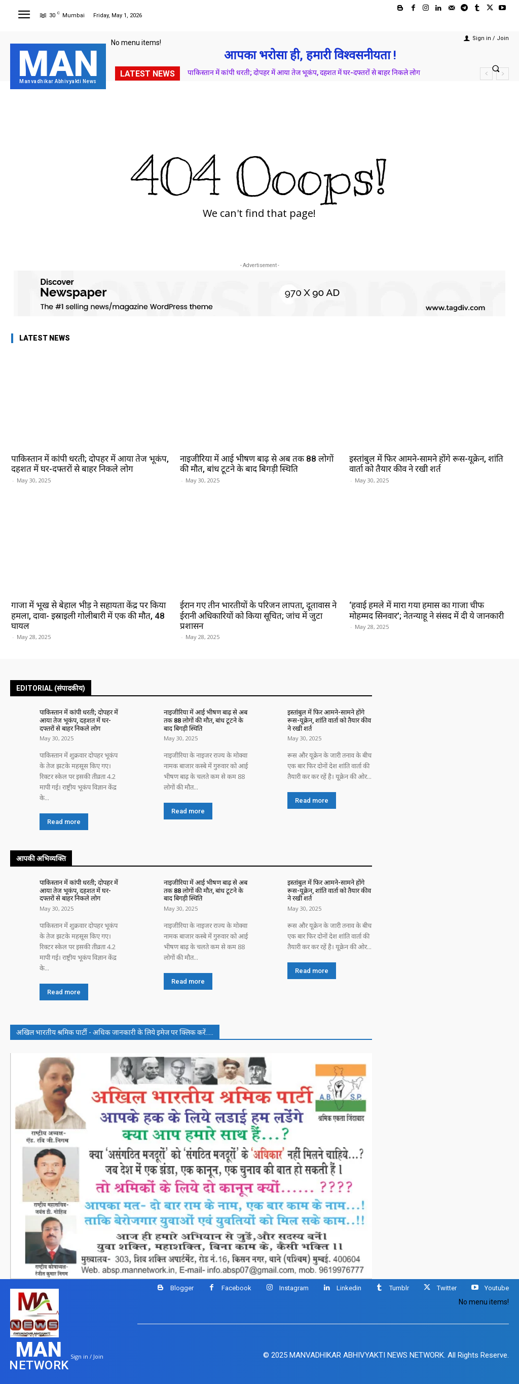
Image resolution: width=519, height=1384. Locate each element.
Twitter (447, 1288)
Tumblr (399, 1288)
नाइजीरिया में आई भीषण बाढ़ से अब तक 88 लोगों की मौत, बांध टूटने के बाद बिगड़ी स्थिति (256, 464)
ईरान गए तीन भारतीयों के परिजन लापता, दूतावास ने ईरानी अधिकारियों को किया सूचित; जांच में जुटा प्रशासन (258, 615)
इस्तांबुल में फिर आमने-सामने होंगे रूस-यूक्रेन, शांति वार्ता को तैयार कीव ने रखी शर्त (426, 464)
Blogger (182, 1288)
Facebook (236, 1288)
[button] (496, 68)
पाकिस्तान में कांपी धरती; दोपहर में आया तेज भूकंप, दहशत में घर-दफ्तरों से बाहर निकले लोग (304, 72)
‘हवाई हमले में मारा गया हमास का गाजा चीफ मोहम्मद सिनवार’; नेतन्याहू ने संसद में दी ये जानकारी (426, 610)
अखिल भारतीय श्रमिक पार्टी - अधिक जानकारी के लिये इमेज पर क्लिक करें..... (114, 1032)
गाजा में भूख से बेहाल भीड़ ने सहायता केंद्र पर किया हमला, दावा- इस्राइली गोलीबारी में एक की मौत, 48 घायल (88, 615)
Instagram (294, 1288)
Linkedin (349, 1288)
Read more (64, 822)
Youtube (497, 1288)
